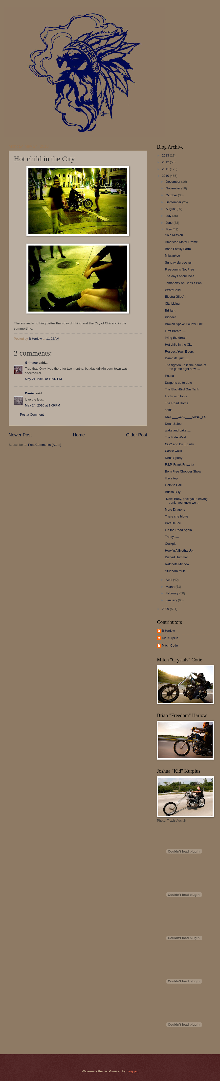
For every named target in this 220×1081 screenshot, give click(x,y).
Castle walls (173, 451)
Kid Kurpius (170, 638)
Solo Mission (174, 235)
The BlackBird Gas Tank (182, 389)
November (173, 188)
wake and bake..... (178, 430)
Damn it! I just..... (177, 358)
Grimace (31, 362)
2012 (166, 162)
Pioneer (170, 317)
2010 (166, 176)
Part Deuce (173, 523)
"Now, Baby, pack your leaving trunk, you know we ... (186, 500)
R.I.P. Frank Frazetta (179, 464)
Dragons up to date (178, 382)
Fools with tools (176, 396)
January (172, 600)
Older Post (136, 434)
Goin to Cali (173, 485)
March (170, 586)
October (172, 195)
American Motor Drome (181, 242)
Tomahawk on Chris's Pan (183, 283)
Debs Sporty (173, 458)
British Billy (172, 492)
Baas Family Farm (178, 249)
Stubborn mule (175, 571)
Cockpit (170, 543)
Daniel (30, 393)
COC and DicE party (179, 444)
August (171, 209)
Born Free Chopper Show (183, 471)
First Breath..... (175, 331)
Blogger (132, 1071)
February (172, 593)
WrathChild (172, 290)
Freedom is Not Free (179, 269)
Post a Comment (32, 414)
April (169, 580)
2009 (166, 609)
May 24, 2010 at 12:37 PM (43, 379)
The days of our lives (179, 276)
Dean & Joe (173, 424)
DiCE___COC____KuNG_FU (185, 417)
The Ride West (175, 437)
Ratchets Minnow (177, 564)
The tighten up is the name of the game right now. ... (185, 367)
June (170, 223)
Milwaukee (172, 255)
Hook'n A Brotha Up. (179, 550)
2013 (166, 155)
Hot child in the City (178, 344)
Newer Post (20, 434)
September (174, 202)
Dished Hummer (176, 557)
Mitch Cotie (170, 645)
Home (79, 434)
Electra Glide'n (175, 296)
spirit (168, 410)
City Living (172, 303)
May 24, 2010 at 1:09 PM (42, 405)
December (173, 181)
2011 (166, 169)
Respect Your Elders (179, 351)
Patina (169, 376)
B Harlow (168, 630)
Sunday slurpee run (179, 262)
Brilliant (170, 310)
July (169, 216)
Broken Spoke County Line (184, 324)
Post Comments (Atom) (44, 445)
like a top (171, 478)
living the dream (176, 337)
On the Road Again (178, 530)
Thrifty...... (172, 537)
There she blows (176, 516)
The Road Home (176, 403)
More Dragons (175, 509)
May (169, 229)
